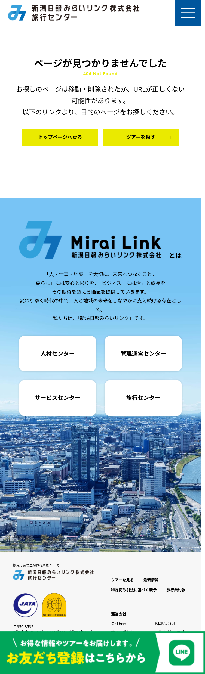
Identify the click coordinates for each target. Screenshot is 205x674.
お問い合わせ (165, 625)
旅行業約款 (175, 592)
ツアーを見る (122, 582)
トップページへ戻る (66, 139)
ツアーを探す (150, 139)
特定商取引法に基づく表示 (134, 592)
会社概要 (118, 625)
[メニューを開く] (187, 14)
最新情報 (150, 582)
